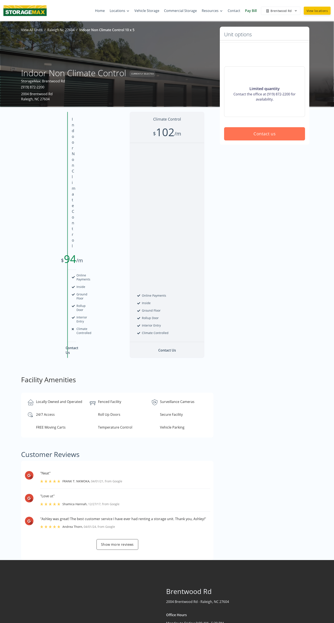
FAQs (254, 592)
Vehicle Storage (211, 607)
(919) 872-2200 (32, 87)
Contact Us (208, 616)
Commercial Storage (215, 599)
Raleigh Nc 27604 (61, 30)
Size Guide (258, 609)
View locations (317, 11)
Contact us (264, 164)
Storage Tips (260, 600)
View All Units (32, 30)
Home (204, 583)
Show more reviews (117, 397)
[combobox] (73, 592)
